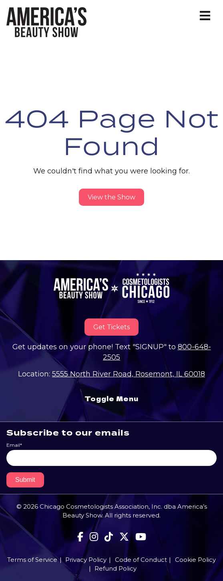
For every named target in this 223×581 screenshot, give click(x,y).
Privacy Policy (85, 559)
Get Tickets (111, 327)
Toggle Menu (111, 398)
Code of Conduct (141, 559)
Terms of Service (32, 559)
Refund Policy (115, 568)
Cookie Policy (195, 559)
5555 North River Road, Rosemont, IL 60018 (128, 374)
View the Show (111, 197)
